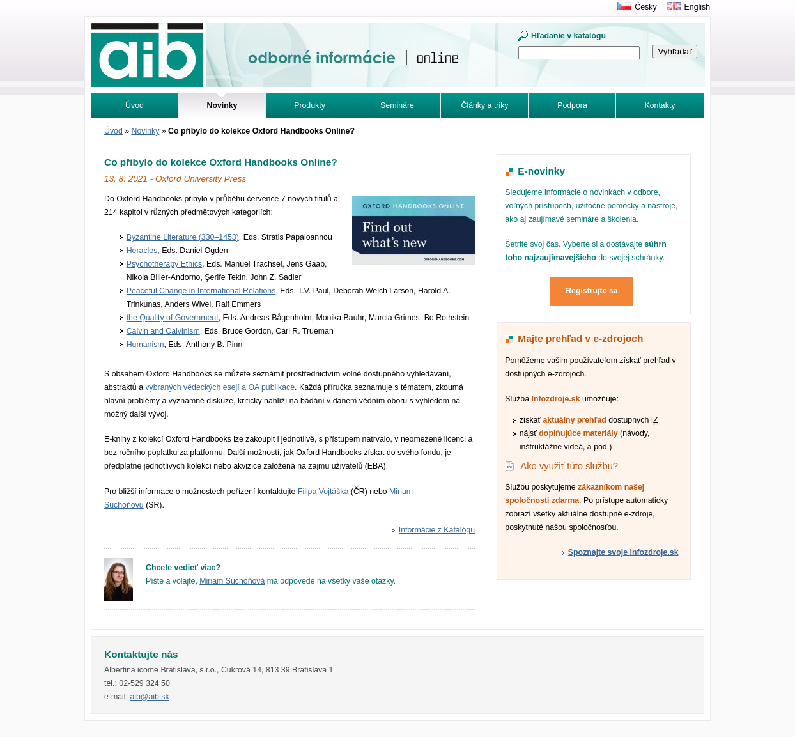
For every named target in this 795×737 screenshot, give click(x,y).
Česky (645, 7)
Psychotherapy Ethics (165, 264)
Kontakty (660, 105)
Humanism (145, 344)
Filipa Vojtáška (323, 491)
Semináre (397, 105)
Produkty (309, 105)
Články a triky (485, 105)
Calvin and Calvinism (163, 331)
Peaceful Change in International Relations (201, 290)
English (697, 7)
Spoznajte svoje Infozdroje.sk (623, 552)
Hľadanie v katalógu (568, 35)
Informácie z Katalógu (437, 529)
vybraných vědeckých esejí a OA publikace (220, 387)
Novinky (146, 131)
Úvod (134, 105)
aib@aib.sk (149, 696)
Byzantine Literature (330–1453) (183, 237)
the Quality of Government (173, 317)
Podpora (572, 105)
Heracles (142, 250)
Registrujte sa (592, 290)
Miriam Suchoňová (232, 581)
